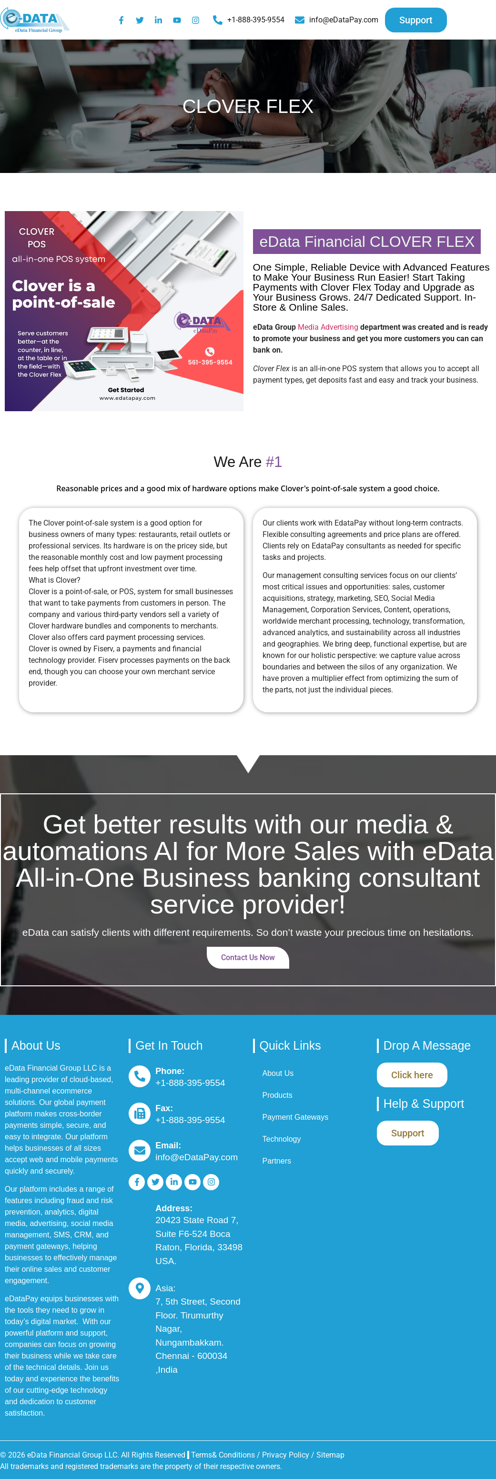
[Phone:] (140, 1076)
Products (278, 1095)
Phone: (169, 1071)
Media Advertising (328, 327)
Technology (282, 1139)
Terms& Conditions (223, 1454)
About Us (278, 1073)
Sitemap (330, 1454)
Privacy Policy (286, 1454)
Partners (277, 1161)
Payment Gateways (296, 1117)
